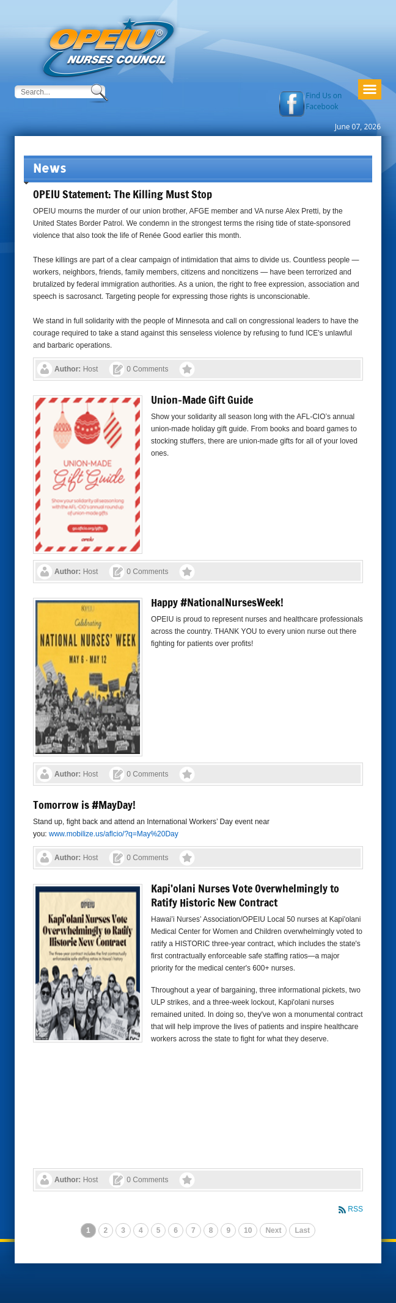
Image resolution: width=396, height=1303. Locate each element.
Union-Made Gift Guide (202, 399)
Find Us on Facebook (324, 101)
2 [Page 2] (106, 1230)
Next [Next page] (273, 1230)
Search (100, 93)
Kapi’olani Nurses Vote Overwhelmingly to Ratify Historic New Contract (245, 895)
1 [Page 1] (88, 1230)
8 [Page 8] (211, 1230)
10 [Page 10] (248, 1230)
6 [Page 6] (176, 1230)
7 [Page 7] (193, 1230)
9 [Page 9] (228, 1230)
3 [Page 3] (123, 1230)
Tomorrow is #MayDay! (84, 805)
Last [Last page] (302, 1230)
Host (90, 369)
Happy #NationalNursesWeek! (217, 602)
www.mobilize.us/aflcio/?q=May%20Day (113, 834)
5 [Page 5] (158, 1230)
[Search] (51, 92)
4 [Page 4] (141, 1230)
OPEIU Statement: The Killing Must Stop (122, 194)
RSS (355, 1209)
